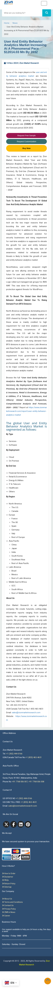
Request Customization (26, 141)
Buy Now (26, 148)
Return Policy (8, 884)
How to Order (8, 873)
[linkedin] (20, 824)
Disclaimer (7, 877)
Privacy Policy (9, 909)
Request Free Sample (26, 135)
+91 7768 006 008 (36, 781)
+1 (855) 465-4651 (33, 757)
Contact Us (8, 905)
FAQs (5, 880)
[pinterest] (28, 824)
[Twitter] (6, 824)
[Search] (46, 13)
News (15, 23)
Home (6, 23)
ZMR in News (8, 912)
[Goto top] (48, 980)
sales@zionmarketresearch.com (26, 712)
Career (6, 916)
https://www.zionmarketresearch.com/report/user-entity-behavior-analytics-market (26, 411)
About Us (7, 899)
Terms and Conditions (12, 902)
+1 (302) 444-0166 (14, 753)
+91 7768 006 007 (20, 781)
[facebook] (13, 824)
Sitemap (7, 887)
